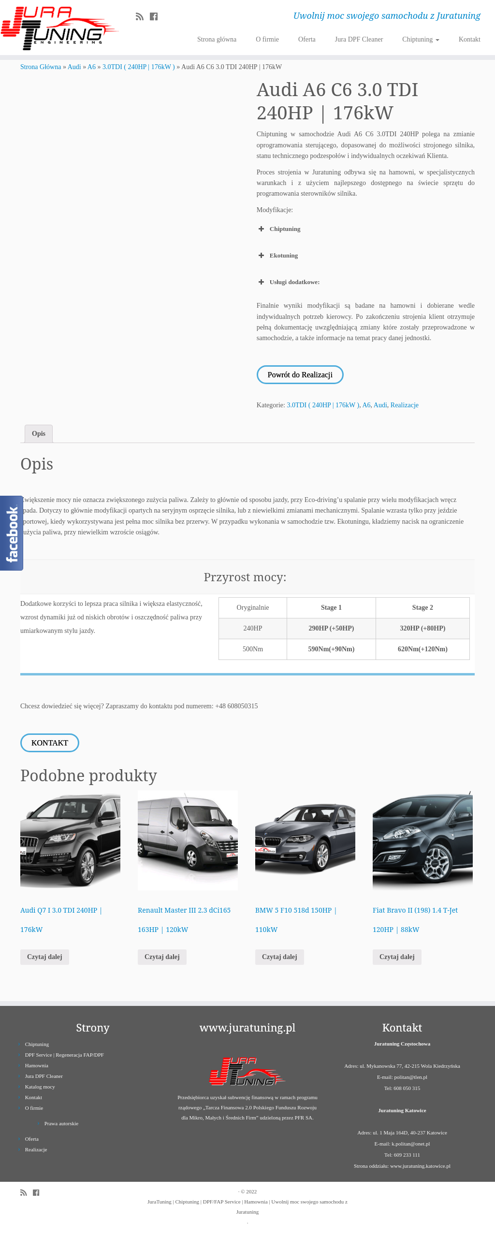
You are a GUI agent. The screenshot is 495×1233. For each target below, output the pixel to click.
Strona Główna (40, 67)
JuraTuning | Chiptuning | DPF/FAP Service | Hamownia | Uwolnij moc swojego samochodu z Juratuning (247, 1206)
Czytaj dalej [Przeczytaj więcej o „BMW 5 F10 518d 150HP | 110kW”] (279, 956)
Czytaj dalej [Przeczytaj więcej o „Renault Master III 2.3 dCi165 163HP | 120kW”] (162, 956)
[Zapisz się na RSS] (143, 17)
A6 (91, 67)
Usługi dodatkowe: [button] (288, 282)
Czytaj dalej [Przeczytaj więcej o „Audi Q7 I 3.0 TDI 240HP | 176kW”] (44, 956)
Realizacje (405, 404)
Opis (38, 433)
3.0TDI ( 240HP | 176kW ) (138, 67)
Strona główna (216, 39)
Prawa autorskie (61, 1122)
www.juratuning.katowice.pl (420, 1165)
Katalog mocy (40, 1086)
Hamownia (36, 1064)
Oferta (307, 39)
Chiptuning (420, 39)
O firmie (267, 39)
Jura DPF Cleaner (359, 39)
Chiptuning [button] (279, 229)
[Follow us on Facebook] (157, 17)
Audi (74, 67)
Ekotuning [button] (277, 255)
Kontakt (469, 39)
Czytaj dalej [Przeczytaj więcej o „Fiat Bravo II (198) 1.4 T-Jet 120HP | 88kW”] (397, 956)
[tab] (39, 433)
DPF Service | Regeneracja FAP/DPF (64, 1054)
